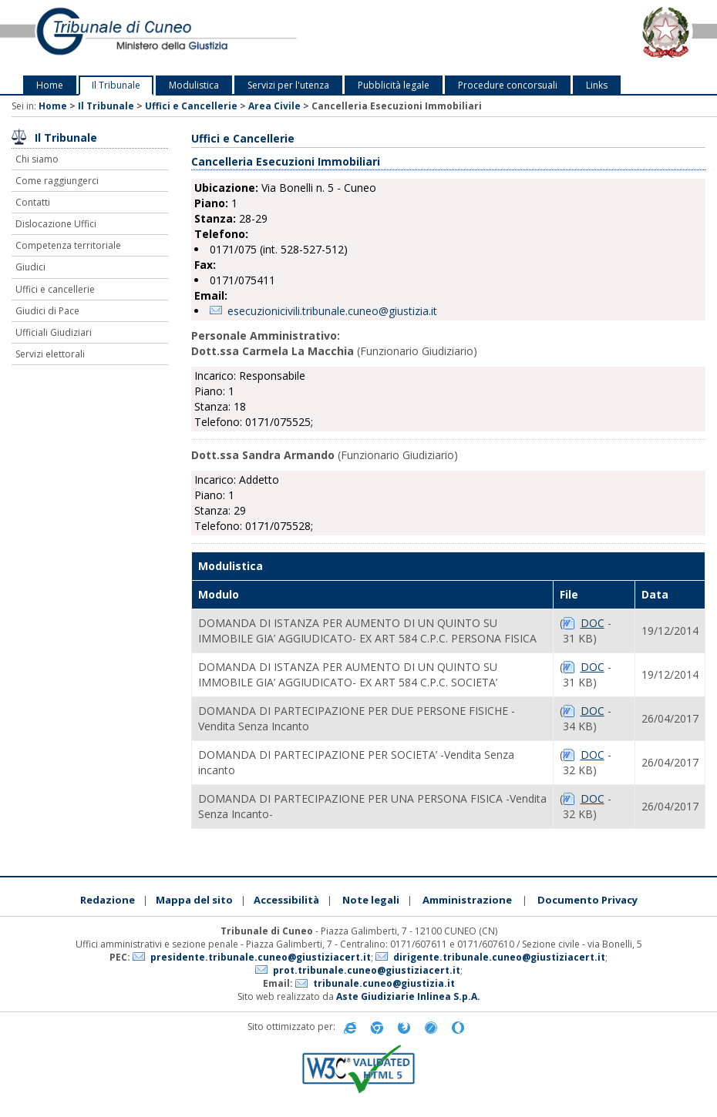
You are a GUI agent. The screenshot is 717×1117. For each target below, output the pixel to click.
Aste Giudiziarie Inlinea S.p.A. (408, 996)
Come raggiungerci (57, 180)
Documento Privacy (587, 900)
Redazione (107, 900)
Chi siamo (37, 159)
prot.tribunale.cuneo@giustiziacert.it (366, 970)
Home (49, 85)
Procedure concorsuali (507, 85)
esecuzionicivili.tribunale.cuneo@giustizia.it (332, 311)
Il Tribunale (116, 85)
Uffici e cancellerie (55, 289)
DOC (592, 623)
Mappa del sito (194, 900)
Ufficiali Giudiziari (53, 332)
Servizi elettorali (50, 354)
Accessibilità (286, 900)
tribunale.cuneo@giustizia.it (384, 983)
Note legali (370, 900)
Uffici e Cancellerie (191, 105)
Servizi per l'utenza (288, 85)
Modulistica (194, 85)
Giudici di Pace (47, 310)
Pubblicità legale (393, 85)
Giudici (30, 266)
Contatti (32, 202)
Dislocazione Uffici (55, 223)
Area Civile (274, 105)
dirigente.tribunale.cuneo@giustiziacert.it (499, 957)
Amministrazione (467, 900)
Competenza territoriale (68, 245)
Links (597, 85)
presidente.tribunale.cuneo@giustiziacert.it (260, 957)
